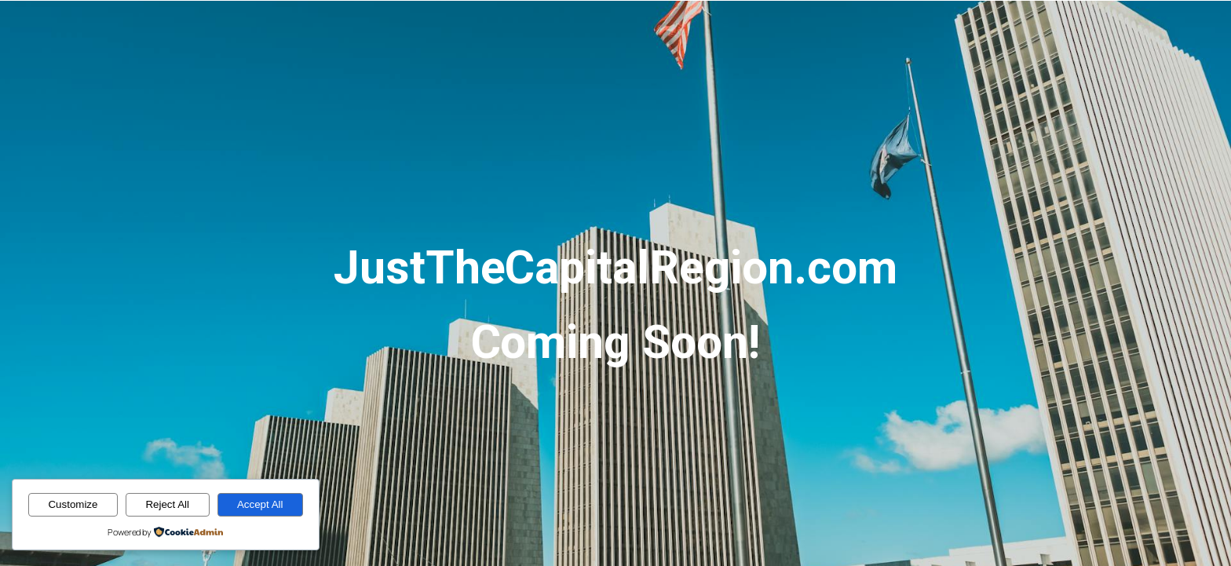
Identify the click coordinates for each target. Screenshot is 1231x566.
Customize (72, 504)
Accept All (260, 504)
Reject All (167, 504)
